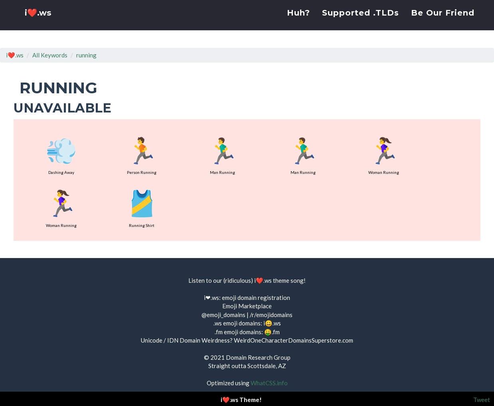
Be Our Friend (442, 22)
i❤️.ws (39, 23)
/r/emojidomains (271, 314)
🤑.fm (272, 331)
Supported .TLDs (360, 22)
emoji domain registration (256, 297)
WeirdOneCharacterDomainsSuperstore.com (293, 340)
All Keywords (49, 55)
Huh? (298, 22)
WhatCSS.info (269, 382)
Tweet (481, 399)
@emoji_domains (223, 314)
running (86, 55)
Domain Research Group (258, 357)
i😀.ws (272, 323)
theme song (288, 280)
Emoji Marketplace (247, 305)
